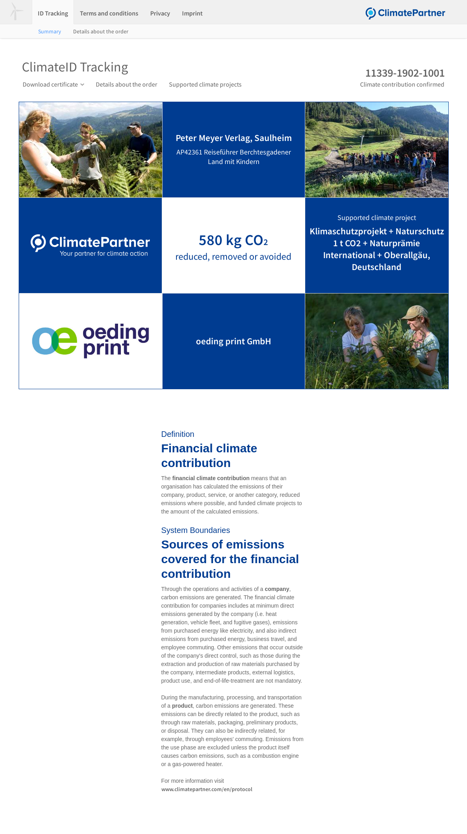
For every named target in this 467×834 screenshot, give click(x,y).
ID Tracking (53, 13)
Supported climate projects (205, 84)
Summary (49, 31)
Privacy (160, 13)
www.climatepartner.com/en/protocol (206, 789)
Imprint (192, 13)
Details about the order (100, 31)
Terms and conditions (109, 13)
